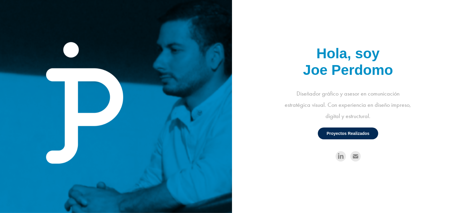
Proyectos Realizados (348, 133)
